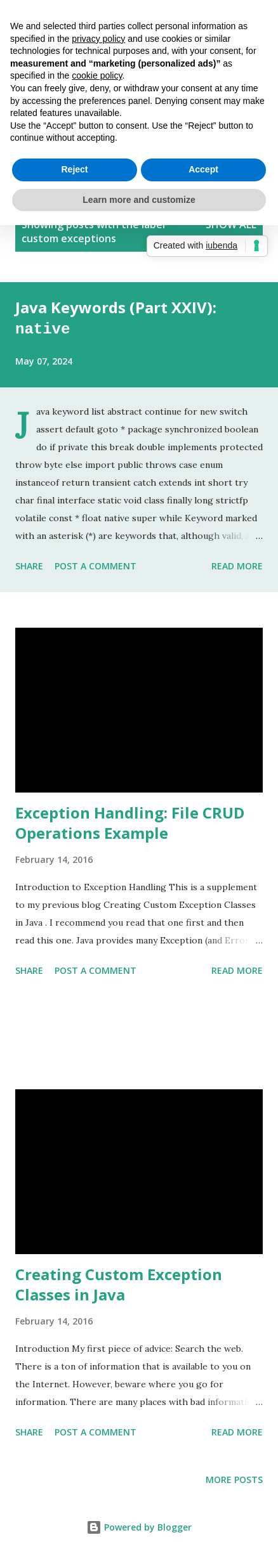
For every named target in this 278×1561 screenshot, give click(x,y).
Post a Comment (95, 564)
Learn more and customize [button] (139, 200)
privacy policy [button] (98, 39)
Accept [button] (203, 169)
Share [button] (29, 564)
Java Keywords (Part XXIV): (115, 317)
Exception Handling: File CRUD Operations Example (129, 820)
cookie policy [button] (97, 75)
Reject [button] (74, 169)
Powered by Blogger (139, 1525)
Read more (237, 564)
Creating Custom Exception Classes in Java (118, 1282)
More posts (234, 1478)
